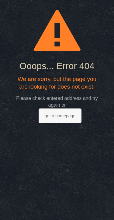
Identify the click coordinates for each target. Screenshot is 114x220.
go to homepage (60, 115)
